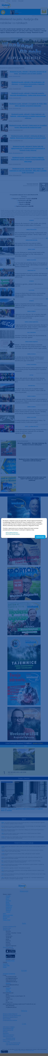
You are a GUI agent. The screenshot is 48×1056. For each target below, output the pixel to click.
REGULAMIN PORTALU (12, 532)
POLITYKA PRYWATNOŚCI (13, 534)
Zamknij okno (40, 537)
